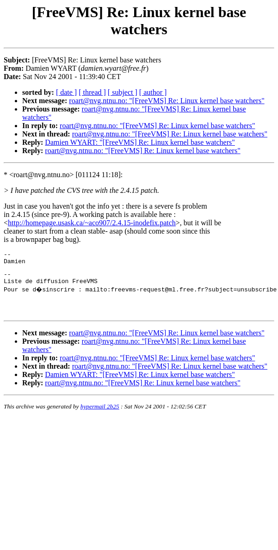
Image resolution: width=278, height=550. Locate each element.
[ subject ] (122, 92)
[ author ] (153, 92)
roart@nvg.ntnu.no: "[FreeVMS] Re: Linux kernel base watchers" (166, 101)
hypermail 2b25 (99, 414)
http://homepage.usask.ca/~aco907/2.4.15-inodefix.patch (92, 223)
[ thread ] (92, 92)
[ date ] (66, 92)
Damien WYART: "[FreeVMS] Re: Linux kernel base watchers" (140, 142)
